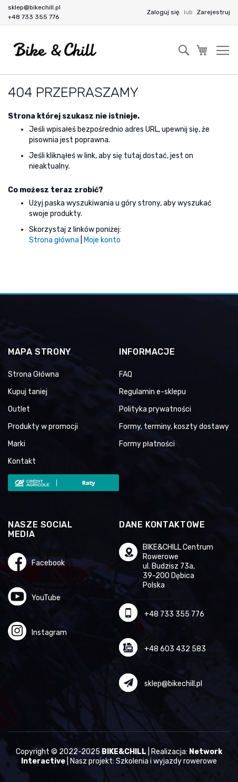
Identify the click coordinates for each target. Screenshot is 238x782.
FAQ (125, 374)
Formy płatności (147, 443)
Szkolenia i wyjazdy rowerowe (166, 761)
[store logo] (55, 50)
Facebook (48, 563)
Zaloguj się (164, 12)
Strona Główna (33, 374)
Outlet (19, 409)
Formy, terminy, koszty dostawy (174, 426)
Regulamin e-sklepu (152, 391)
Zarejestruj (213, 12)
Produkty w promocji (43, 426)
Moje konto (102, 240)
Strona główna (54, 240)
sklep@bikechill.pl (34, 7)
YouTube (46, 597)
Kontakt (22, 461)
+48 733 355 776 (33, 17)
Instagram (49, 632)
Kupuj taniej (27, 391)
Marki (16, 443)
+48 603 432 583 (175, 648)
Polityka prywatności (155, 409)
